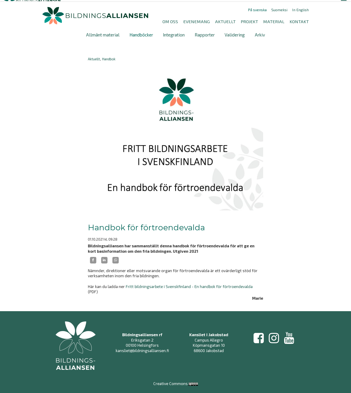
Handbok (108, 58)
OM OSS (170, 20)
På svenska (257, 9)
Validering (235, 33)
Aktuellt (94, 58)
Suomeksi (279, 9)
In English (300, 9)
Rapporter (205, 33)
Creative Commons (170, 380)
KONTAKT (299, 20)
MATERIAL (273, 20)
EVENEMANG (196, 20)
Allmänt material (102, 33)
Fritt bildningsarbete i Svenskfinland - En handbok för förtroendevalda (189, 285)
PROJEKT (249, 20)
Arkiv (260, 33)
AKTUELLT (225, 20)
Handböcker (141, 33)
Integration (174, 33)
